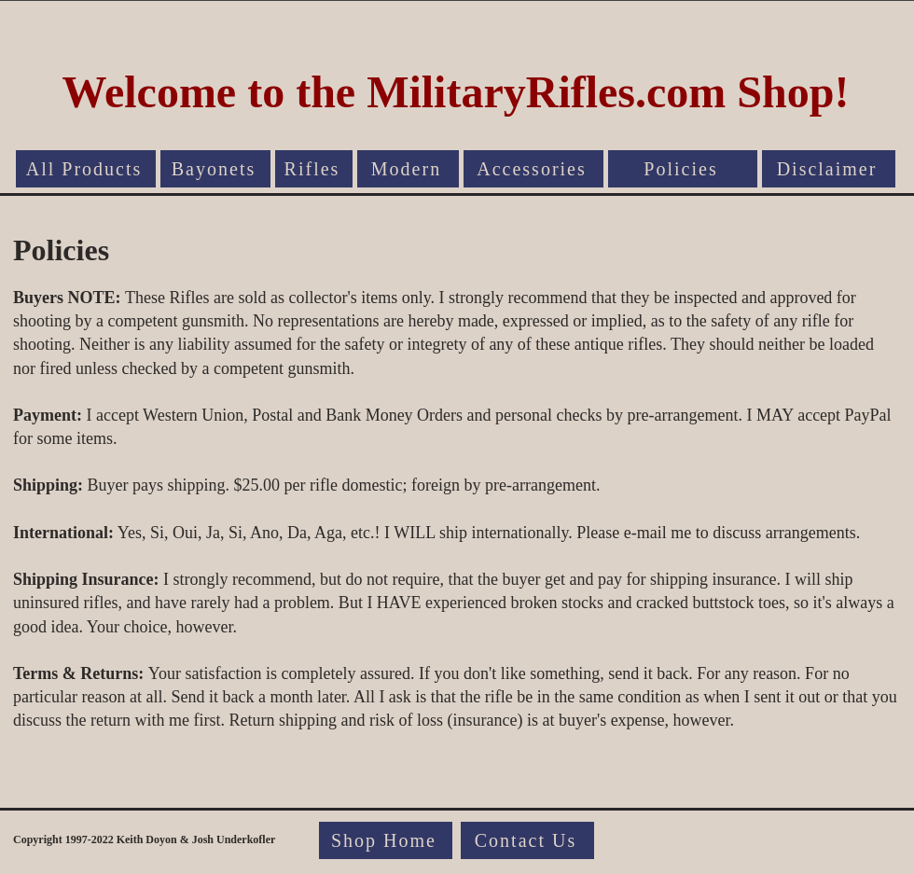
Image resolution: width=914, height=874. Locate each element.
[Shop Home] (385, 840)
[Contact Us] (527, 840)
